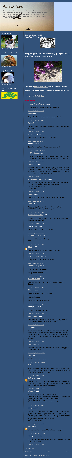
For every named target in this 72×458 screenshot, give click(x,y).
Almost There (13, 6)
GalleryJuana (33, 316)
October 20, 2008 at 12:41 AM (36, 362)
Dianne (30, 290)
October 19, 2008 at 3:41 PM (36, 304)
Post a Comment (29, 448)
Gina (30, 203)
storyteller (32, 408)
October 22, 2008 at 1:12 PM (36, 444)
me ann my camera (35, 235)
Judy (30, 327)
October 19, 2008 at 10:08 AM (36, 263)
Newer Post (28, 451)
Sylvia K (31, 123)
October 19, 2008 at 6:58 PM (36, 313)
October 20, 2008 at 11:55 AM (36, 388)
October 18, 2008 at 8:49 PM (36, 131)
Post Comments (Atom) (41, 455)
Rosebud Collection (35, 215)
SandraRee (32, 134)
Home (48, 451)
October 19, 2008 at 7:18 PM (36, 341)
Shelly (30, 426)
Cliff (29, 355)
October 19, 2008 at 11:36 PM (36, 353)
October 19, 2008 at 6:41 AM (36, 233)
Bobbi (30, 113)
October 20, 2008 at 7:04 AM (36, 375)
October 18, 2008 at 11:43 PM (36, 162)
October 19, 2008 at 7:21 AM (36, 244)
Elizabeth (31, 391)
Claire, (30, 247)
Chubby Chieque (34, 265)
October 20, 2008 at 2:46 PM (36, 424)
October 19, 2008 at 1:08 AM (36, 191)
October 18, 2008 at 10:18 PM (36, 150)
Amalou (31, 344)
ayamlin (31, 194)
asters (30, 96)
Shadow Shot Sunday (41, 87)
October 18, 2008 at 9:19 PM (36, 141)
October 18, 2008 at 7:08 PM (36, 120)
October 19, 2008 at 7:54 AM (36, 253)
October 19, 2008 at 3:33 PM (36, 287)
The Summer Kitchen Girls (38, 179)
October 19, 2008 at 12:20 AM (36, 176)
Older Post (67, 451)
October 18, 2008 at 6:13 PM (36, 111)
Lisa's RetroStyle (34, 256)
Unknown (31, 378)
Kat (29, 365)
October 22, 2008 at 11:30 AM (36, 433)
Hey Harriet (32, 164)
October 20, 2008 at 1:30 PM (36, 405)
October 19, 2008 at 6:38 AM (36, 223)
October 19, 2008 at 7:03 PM (36, 325)
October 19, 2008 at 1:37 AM (36, 201)
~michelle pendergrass (36, 104)
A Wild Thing (33, 153)
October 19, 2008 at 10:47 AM (36, 276)
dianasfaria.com (34, 279)
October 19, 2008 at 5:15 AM (36, 212)
